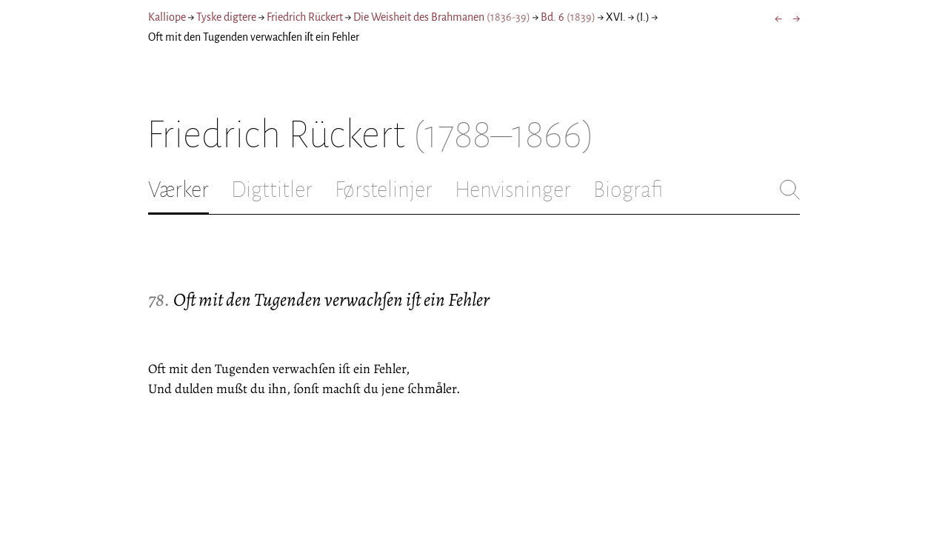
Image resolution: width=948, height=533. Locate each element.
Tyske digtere (226, 17)
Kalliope (167, 17)
